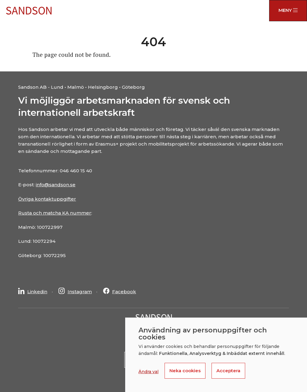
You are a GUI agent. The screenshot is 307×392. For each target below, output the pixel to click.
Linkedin (37, 291)
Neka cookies (185, 370)
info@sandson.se (55, 184)
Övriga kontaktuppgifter (47, 199)
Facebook (124, 291)
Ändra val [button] (148, 371)
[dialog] (216, 355)
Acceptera (228, 370)
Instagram (80, 291)
